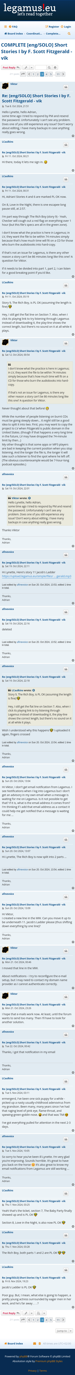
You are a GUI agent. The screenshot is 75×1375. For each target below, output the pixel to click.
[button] (23, 74)
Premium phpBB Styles (48, 1361)
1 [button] (33, 74)
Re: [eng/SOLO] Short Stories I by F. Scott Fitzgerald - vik (36, 98)
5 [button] (51, 74)
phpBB (23, 1356)
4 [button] (46, 74)
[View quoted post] (29, 498)
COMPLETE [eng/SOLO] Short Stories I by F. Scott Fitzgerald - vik (36, 51)
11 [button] (58, 74)
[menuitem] (13, 27)
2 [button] (37, 74)
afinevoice (8, 474)
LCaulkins (7, 141)
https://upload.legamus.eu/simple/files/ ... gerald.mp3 (36, 576)
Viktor (14, 84)
